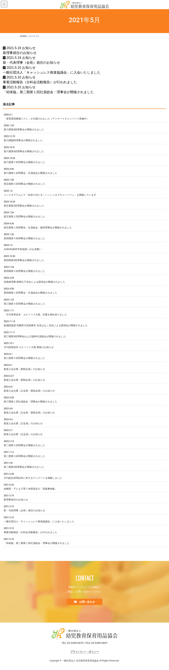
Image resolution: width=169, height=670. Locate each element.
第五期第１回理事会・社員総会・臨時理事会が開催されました (38, 227)
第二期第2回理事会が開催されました (24, 467)
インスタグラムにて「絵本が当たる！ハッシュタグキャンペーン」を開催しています (50, 194)
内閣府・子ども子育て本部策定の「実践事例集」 (30, 488)
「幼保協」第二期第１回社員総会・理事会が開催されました (48, 92)
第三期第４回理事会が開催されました (24, 303)
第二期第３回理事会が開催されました (24, 456)
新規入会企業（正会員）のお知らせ (23, 423)
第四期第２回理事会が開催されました (24, 271)
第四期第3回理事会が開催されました (24, 260)
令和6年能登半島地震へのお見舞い (23, 249)
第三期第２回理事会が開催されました (24, 358)
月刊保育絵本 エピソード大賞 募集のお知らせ (29, 347)
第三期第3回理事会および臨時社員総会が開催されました (35, 336)
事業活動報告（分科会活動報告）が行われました (40, 82)
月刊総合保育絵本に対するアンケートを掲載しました (33, 478)
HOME (23, 36)
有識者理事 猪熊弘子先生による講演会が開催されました (34, 281)
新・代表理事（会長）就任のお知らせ (31, 62)
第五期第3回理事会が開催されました (24, 205)
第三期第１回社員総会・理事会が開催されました (30, 401)
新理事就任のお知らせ (19, 53)
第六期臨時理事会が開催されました (23, 140)
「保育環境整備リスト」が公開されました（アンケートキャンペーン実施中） (46, 118)
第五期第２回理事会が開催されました (24, 216)
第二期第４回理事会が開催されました (24, 445)
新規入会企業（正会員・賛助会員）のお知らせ (29, 390)
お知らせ (29, 48)
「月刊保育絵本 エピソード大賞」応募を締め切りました (35, 314)
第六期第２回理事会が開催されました (24, 162)
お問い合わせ (87, 601)
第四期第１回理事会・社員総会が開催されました (30, 292)
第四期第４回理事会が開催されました (24, 238)
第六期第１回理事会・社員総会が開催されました (30, 173)
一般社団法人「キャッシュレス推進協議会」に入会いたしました (52, 72)
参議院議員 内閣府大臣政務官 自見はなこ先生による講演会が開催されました (46, 325)
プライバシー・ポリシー (84, 651)
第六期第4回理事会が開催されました (24, 129)
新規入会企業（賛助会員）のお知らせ (24, 369)
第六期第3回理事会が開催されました (24, 151)
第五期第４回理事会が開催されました (24, 183)
